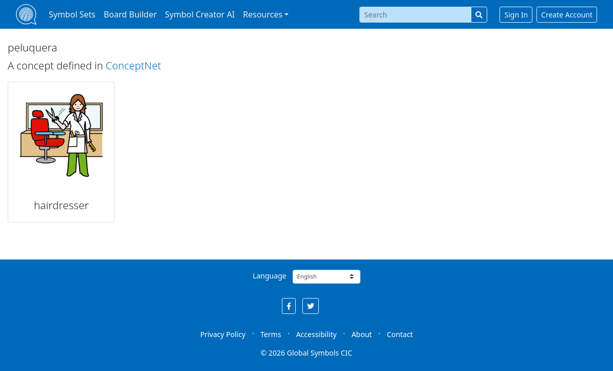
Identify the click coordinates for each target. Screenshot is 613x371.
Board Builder (130, 14)
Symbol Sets (72, 14)
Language (269, 276)
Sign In (516, 15)
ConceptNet (133, 65)
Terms (270, 334)
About (362, 334)
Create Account (566, 15)
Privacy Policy (222, 334)
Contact (400, 334)
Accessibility (316, 334)
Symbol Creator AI (200, 14)
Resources (262, 14)
